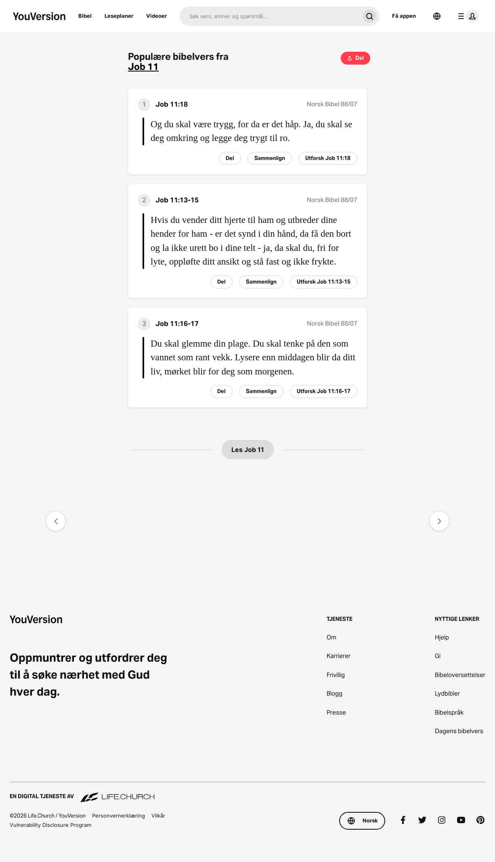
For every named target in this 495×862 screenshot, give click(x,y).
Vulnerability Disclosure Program (50, 825)
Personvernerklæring (118, 815)
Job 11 (143, 67)
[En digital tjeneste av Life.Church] (247, 792)
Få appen (404, 16)
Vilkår (158, 815)
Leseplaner (119, 16)
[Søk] (270, 16)
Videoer (156, 16)
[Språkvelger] (437, 16)
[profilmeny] (466, 16)
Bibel (85, 16)
